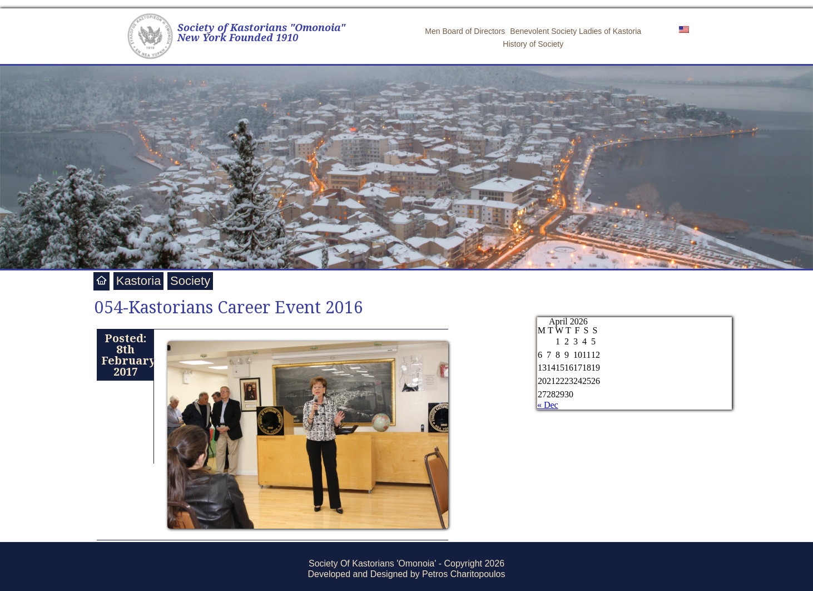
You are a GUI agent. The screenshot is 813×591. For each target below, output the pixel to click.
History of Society (533, 44)
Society (190, 281)
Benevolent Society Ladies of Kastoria (575, 31)
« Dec (547, 405)
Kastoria (138, 281)
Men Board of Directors (465, 31)
